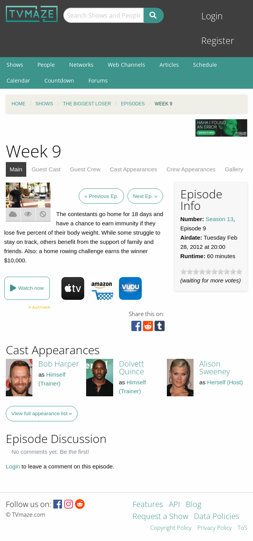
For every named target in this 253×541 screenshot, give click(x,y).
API (174, 504)
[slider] (211, 272)
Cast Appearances (133, 169)
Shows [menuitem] (15, 64)
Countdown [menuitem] (59, 80)
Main (16, 169)
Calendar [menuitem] (18, 80)
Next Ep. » (145, 196)
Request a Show (160, 516)
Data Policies (216, 516)
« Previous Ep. (102, 196)
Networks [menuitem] (81, 64)
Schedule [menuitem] (205, 64)
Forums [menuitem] (98, 80)
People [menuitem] (46, 64)
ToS (242, 528)
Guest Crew (85, 169)
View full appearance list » (42, 413)
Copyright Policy (171, 528)
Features (147, 504)
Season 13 (220, 219)
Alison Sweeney (214, 367)
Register (217, 41)
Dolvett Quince (131, 367)
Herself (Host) (225, 382)
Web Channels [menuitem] (126, 64)
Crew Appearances (191, 169)
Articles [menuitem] (169, 64)
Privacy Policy (214, 528)
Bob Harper (58, 363)
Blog (193, 504)
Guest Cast (46, 169)
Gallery (234, 169)
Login (212, 16)
